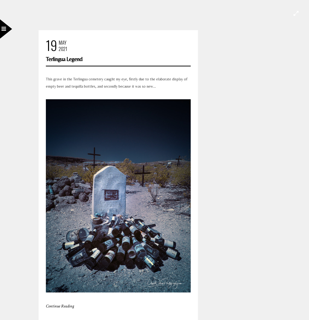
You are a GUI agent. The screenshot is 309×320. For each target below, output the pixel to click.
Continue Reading (60, 306)
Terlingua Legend (64, 59)
